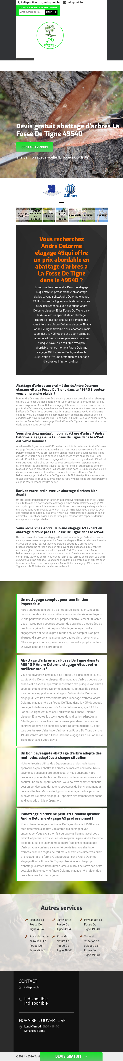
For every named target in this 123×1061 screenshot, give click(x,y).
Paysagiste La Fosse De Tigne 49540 (93, 924)
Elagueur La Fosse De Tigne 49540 (37, 924)
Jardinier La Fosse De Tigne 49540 (64, 924)
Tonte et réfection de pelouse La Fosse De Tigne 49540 (92, 946)
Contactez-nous (35, 147)
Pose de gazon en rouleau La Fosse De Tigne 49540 (39, 943)
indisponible (27, 2)
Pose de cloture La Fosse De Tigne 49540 (64, 943)
